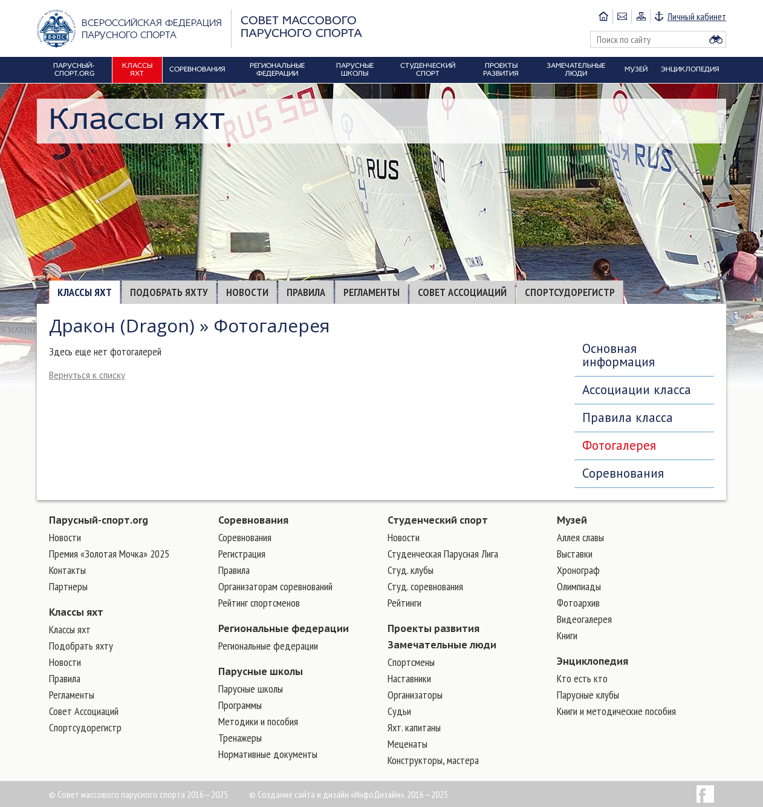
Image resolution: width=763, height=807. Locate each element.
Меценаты (407, 744)
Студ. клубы (410, 570)
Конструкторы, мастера (433, 760)
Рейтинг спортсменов (259, 603)
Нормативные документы (267, 754)
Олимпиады (579, 586)
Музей (572, 520)
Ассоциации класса (636, 389)
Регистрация (241, 554)
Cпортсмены (411, 662)
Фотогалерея (619, 445)
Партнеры (68, 586)
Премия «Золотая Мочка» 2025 (109, 554)
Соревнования (623, 473)
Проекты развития (433, 628)
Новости (247, 292)
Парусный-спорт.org (98, 520)
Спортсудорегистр (570, 292)
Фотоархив (578, 603)
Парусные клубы (588, 695)
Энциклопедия (592, 661)
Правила (306, 292)
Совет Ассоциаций (462, 292)
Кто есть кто (582, 678)
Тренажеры (240, 738)
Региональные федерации (283, 628)
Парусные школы (260, 671)
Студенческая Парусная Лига (443, 554)
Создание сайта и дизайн (303, 794)
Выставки (575, 554)
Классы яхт (84, 292)
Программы (240, 705)
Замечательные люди (442, 645)
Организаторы (415, 695)
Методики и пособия (258, 721)
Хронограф (578, 570)
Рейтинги (404, 603)
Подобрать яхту (169, 292)
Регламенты (371, 292)
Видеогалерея (584, 619)
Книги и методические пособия (616, 711)
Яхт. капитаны (414, 727)
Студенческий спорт (438, 520)
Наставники (409, 678)
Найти (715, 39)
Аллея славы (580, 537)
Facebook (705, 794)
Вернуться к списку (87, 375)
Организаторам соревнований (275, 586)
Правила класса (627, 417)
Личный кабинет (696, 16)
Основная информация (618, 355)
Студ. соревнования (425, 586)
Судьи (399, 711)
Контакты (67, 570)
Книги (567, 635)
